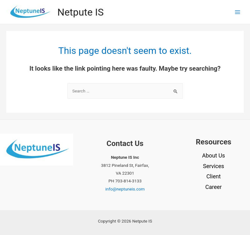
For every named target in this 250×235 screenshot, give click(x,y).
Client (213, 176)
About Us (213, 155)
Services (213, 166)
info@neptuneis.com (125, 188)
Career (213, 187)
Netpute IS (80, 12)
